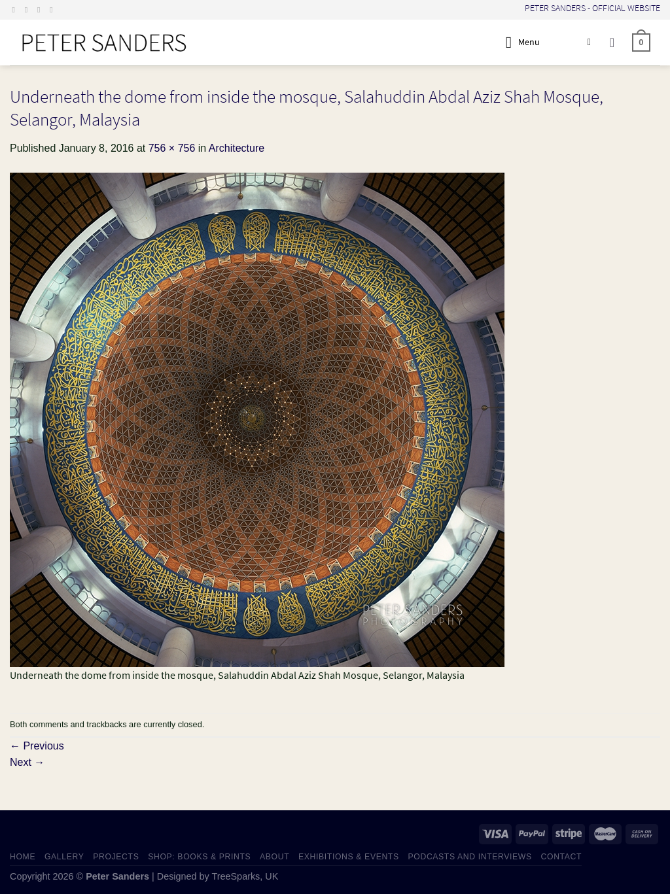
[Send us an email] (41, 9)
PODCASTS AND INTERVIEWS (470, 856)
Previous (37, 745)
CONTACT (561, 856)
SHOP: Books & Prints (199, 856)
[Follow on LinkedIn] (54, 9)
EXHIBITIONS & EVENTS (348, 856)
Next (27, 762)
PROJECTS (116, 856)
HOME (22, 856)
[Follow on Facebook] (16, 9)
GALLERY (64, 856)
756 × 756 (172, 148)
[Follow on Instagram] (29, 9)
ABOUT (274, 856)
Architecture (236, 148)
